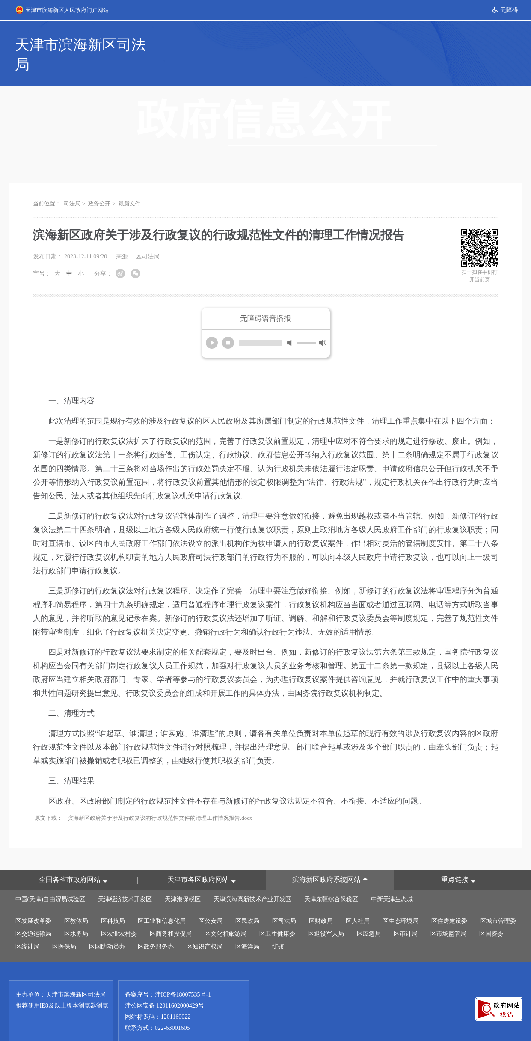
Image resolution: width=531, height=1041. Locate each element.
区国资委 (491, 914)
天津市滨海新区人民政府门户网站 (62, 10)
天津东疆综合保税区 (331, 880)
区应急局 (369, 914)
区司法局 (284, 902)
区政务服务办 (156, 927)
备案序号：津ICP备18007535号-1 (168, 975)
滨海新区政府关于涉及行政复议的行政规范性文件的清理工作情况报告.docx (160, 798)
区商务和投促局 (171, 914)
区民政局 (247, 902)
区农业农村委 (119, 914)
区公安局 (210, 902)
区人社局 (358, 902)
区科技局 (113, 902)
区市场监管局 (448, 914)
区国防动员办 (107, 927)
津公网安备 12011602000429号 (164, 986)
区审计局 (406, 914)
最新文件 (130, 184)
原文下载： (48, 798)
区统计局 (27, 927)
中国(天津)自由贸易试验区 (50, 880)
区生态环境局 (400, 902)
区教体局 (76, 902)
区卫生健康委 (277, 914)
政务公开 (99, 184)
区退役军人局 (326, 914)
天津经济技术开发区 (125, 880)
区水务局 (76, 914)
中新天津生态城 (392, 880)
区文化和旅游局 (225, 914)
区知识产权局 (204, 927)
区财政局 (321, 902)
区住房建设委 (449, 902)
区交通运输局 (33, 914)
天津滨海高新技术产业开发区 (252, 880)
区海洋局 (247, 927)
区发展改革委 (33, 902)
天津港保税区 (183, 880)
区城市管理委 (498, 902)
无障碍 (505, 10)
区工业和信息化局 (162, 902)
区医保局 (64, 927)
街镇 (278, 927)
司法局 (72, 184)
